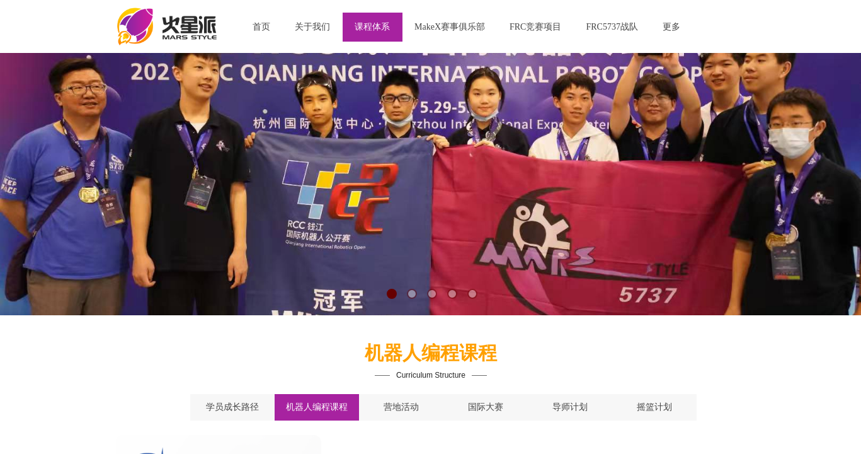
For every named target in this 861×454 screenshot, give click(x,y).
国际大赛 (485, 407)
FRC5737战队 (611, 27)
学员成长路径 (232, 407)
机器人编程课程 (317, 407)
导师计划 (570, 407)
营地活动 (401, 407)
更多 (671, 27)
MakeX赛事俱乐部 (449, 27)
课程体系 (372, 27)
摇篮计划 (654, 407)
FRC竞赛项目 (535, 27)
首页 (261, 27)
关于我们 (312, 27)
